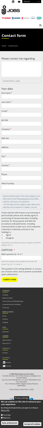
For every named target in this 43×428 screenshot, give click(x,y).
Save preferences (9, 423)
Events (4, 316)
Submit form (9, 279)
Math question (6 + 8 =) (11, 254)
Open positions (7, 340)
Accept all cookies (32, 424)
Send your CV (6, 343)
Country (4, 165)
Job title (4, 120)
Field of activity (7, 183)
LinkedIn (8, 362)
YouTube (8, 366)
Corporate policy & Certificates (11, 304)
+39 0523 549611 (21, 378)
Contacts (5, 353)
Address (4, 147)
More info (5, 410)
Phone (4, 174)
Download (5, 332)
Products (5, 319)
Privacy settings (21, 398)
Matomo (6, 418)
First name (6, 93)
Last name (5, 102)
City (3, 156)
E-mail (4, 111)
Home (4, 46)
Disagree (10, 238)
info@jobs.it (34, 376)
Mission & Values (7, 298)
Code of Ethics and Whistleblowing (12, 301)
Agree (8, 235)
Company (5, 129)
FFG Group (5, 307)
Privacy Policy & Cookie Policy (18, 389)
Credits (31, 389)
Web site (5, 138)
